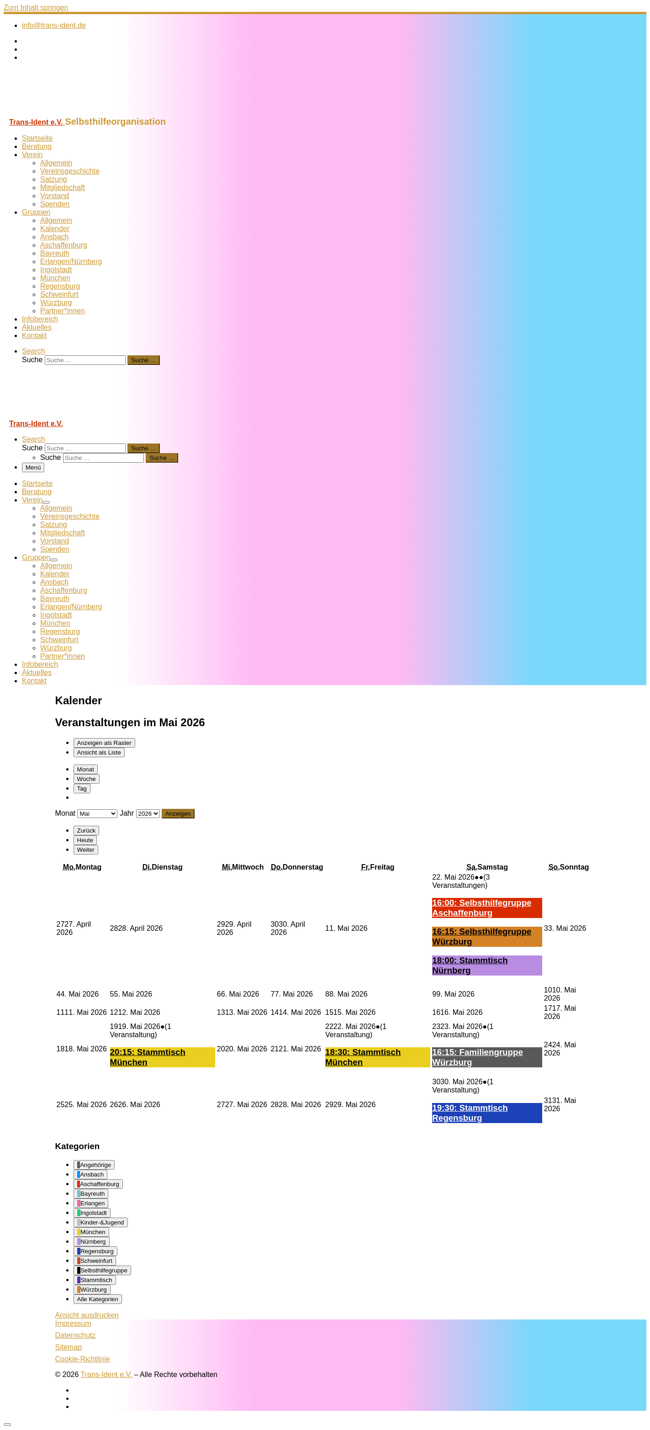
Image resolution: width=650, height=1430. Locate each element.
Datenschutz (75, 1335)
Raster (104, 742)
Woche (86, 779)
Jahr (127, 813)
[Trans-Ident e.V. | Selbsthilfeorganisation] (61, 112)
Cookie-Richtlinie (82, 1359)
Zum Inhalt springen (36, 7)
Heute (85, 840)
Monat (85, 769)
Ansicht (87, 1315)
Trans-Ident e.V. (106, 1374)
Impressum (73, 1323)
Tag (82, 788)
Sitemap (68, 1347)
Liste (99, 752)
